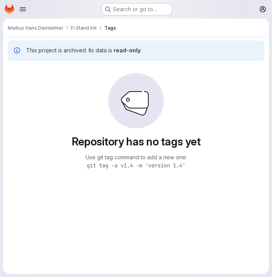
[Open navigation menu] (23, 9)
